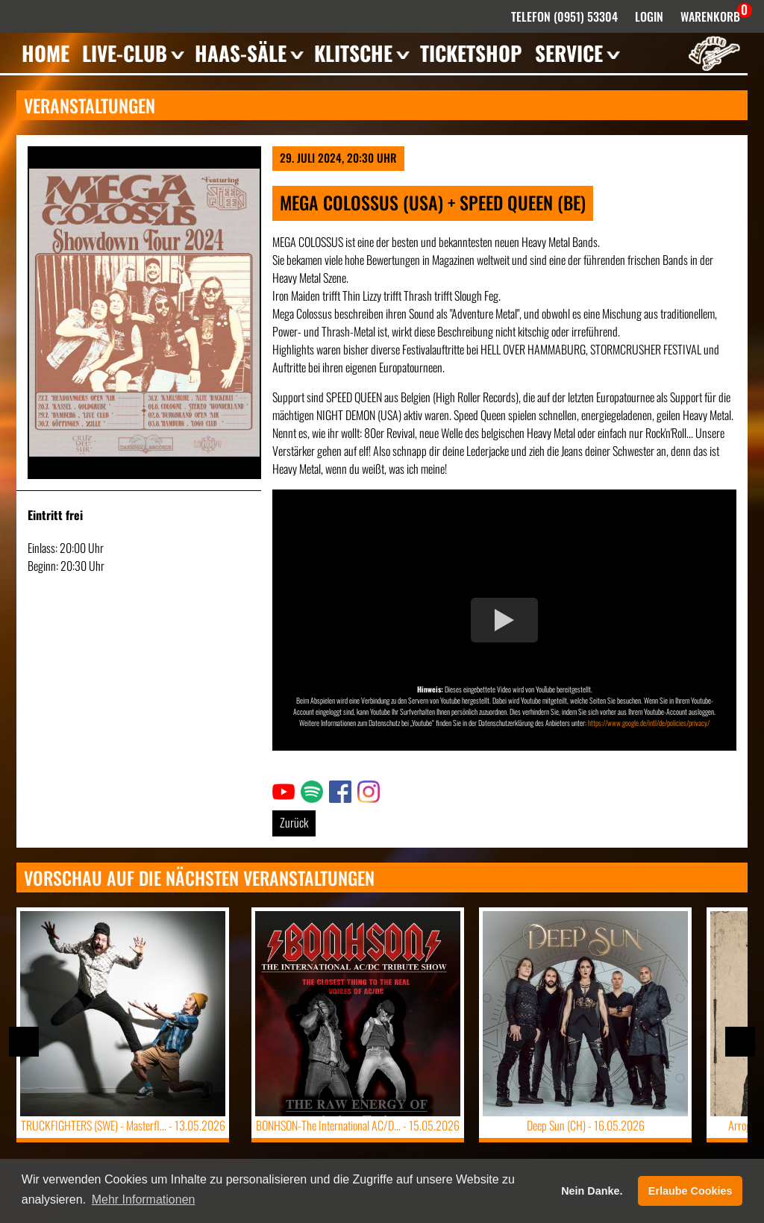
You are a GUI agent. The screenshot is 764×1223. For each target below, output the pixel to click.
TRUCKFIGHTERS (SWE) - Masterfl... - (123, 1125)
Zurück (294, 822)
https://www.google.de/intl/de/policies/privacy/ (649, 722)
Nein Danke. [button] (591, 1191)
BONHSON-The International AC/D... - (358, 1125)
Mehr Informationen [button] (143, 1199)
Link (280, 789)
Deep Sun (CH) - (586, 1125)
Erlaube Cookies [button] (690, 1191)
